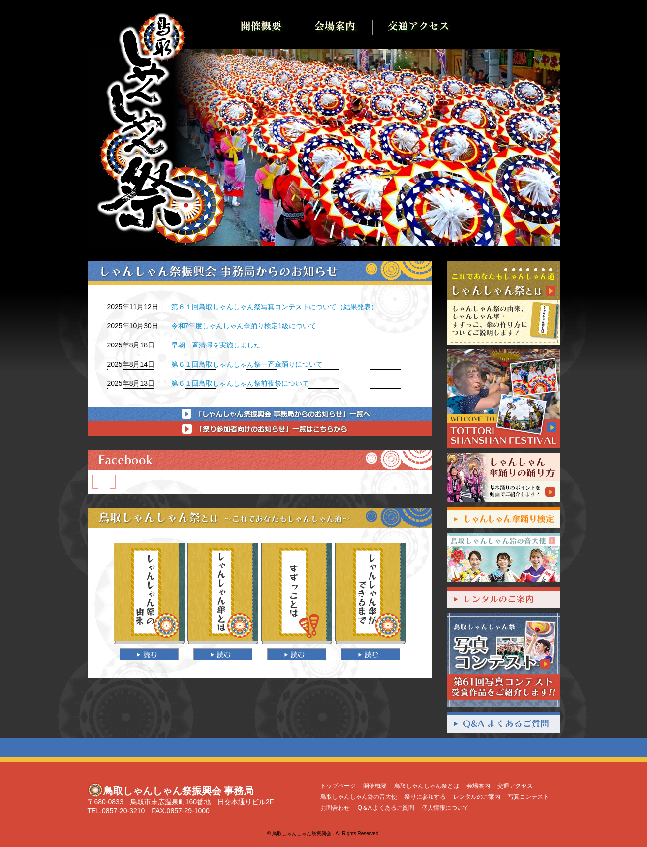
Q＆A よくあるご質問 (385, 807)
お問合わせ (335, 807)
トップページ (338, 786)
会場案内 (478, 786)
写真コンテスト (528, 796)
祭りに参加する (425, 796)
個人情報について (445, 807)
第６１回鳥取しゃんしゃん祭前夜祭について (240, 383)
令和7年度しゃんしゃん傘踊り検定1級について (244, 326)
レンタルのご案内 (476, 796)
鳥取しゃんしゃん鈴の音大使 (358, 796)
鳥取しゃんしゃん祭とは (426, 786)
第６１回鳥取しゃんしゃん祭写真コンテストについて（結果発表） (274, 307)
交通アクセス (515, 786)
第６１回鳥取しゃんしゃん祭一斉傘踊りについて (247, 364)
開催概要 (375, 786)
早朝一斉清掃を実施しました (216, 345)
